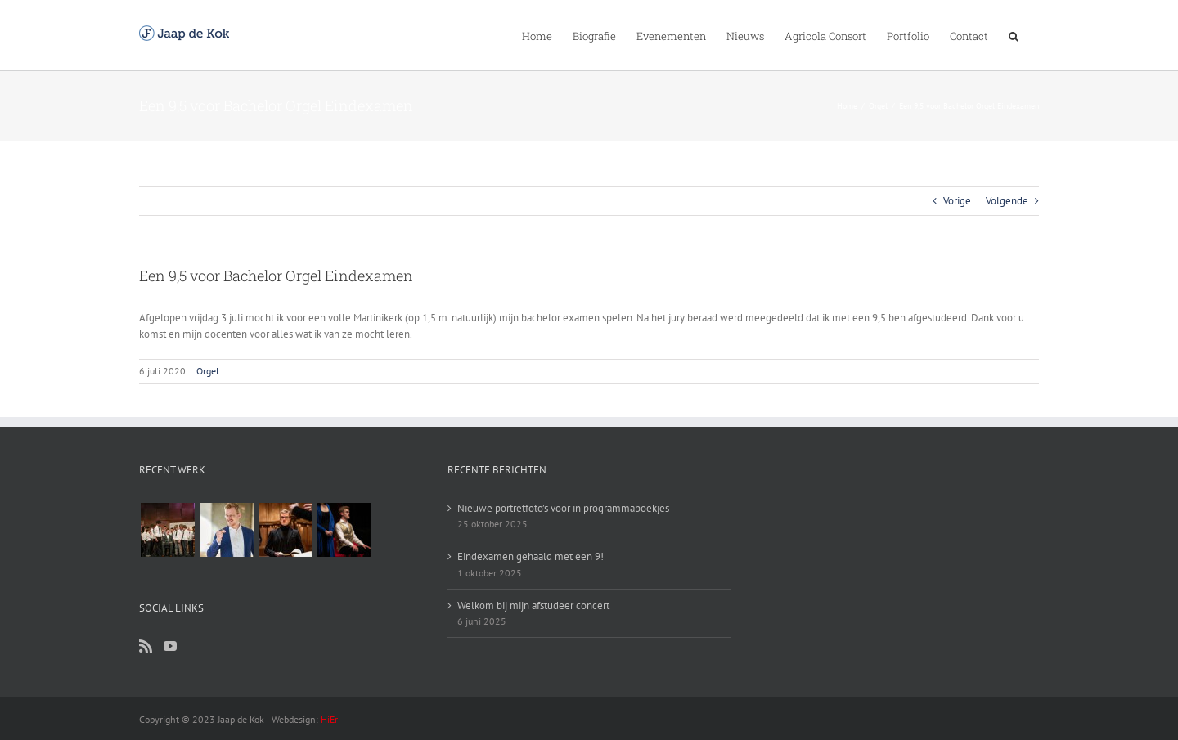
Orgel (207, 371)
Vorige (957, 201)
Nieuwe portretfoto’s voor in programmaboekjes (563, 508)
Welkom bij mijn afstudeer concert (533, 605)
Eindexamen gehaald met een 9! (530, 556)
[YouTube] (170, 646)
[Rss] (145, 646)
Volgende (1007, 201)
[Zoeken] (1013, 35)
